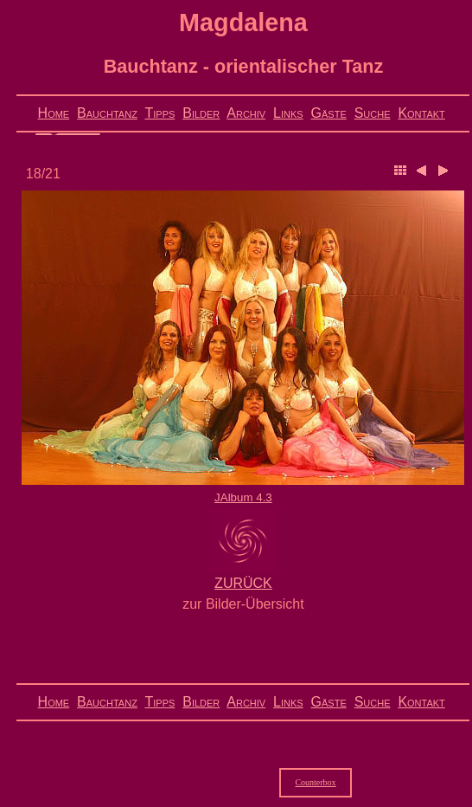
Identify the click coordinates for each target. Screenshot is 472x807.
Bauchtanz (107, 113)
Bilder (201, 113)
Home (54, 113)
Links (288, 113)
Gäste (329, 113)
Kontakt (421, 113)
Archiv (245, 113)
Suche (372, 113)
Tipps (159, 113)
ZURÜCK (243, 583)
